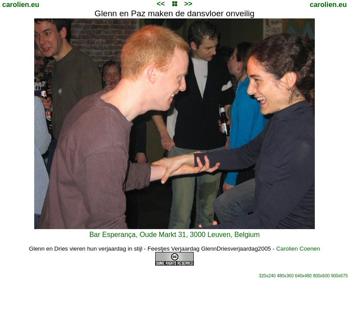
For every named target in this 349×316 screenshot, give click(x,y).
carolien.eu (20, 4)
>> (188, 3)
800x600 (321, 275)
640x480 (303, 275)
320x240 (267, 275)
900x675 (339, 275)
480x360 (285, 275)
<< (161, 3)
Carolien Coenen (298, 248)
